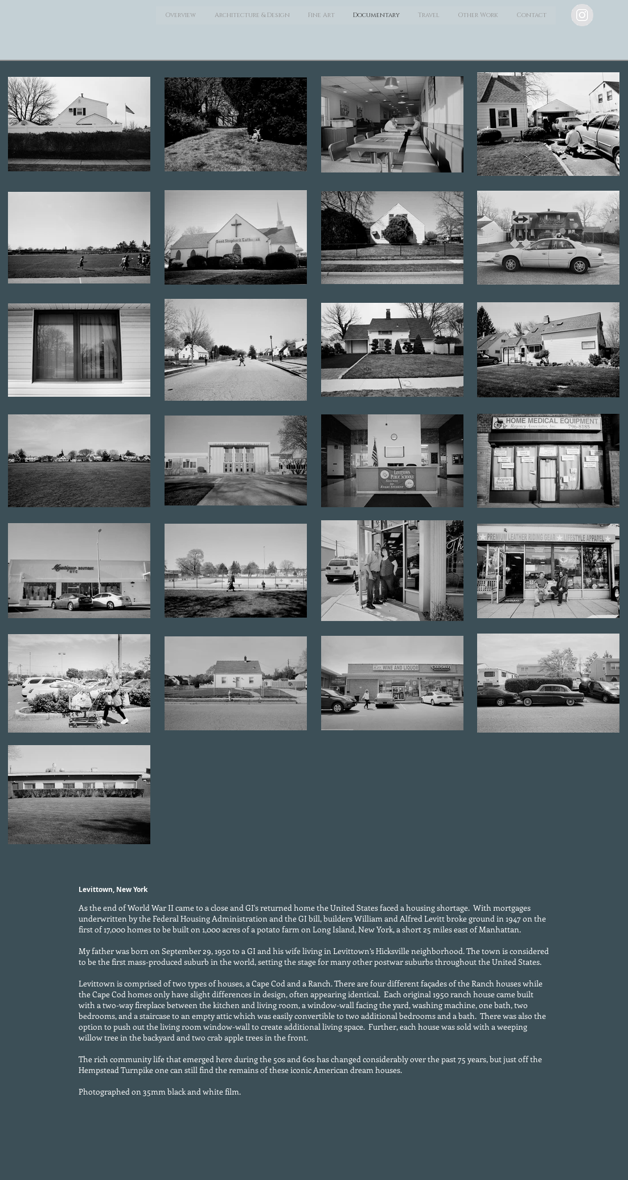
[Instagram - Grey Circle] (582, 15)
